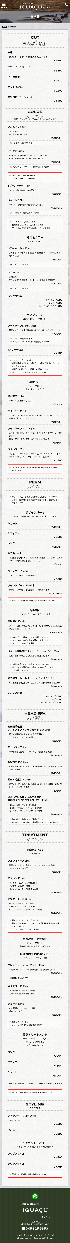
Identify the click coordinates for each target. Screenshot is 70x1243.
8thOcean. (48, 1238)
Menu (4, 5)
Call (66, 5)
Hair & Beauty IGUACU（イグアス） (40, 1235)
